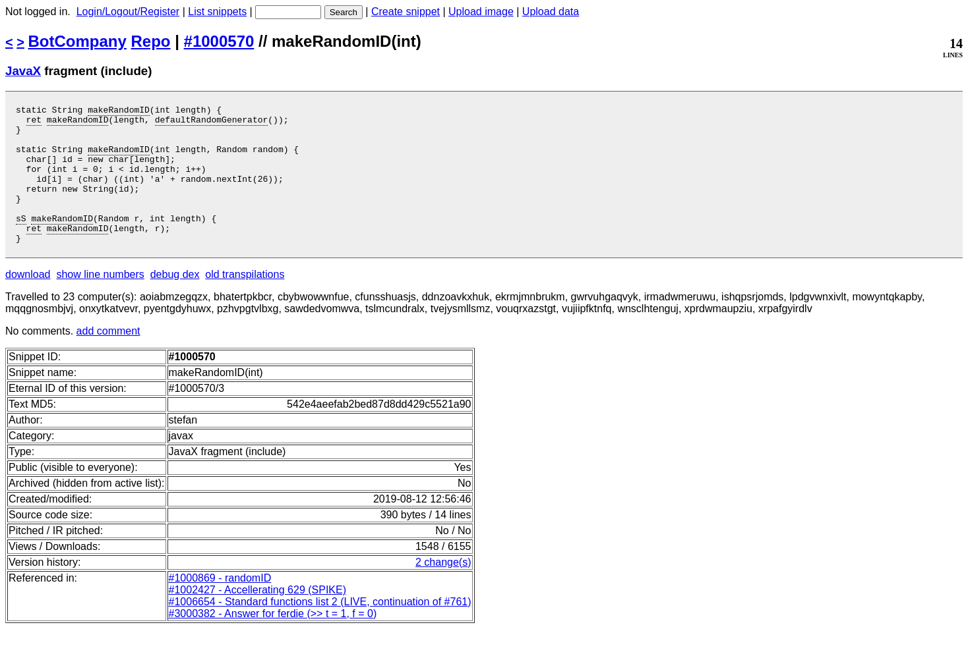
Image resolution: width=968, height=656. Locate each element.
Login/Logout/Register (128, 11)
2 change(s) (443, 589)
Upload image (481, 11)
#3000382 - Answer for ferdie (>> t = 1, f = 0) (273, 641)
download (28, 302)
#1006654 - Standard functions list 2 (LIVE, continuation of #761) (320, 629)
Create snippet (405, 11)
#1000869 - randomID (220, 605)
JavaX (23, 71)
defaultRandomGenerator (211, 123)
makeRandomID (119, 111)
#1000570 (219, 41)
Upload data (550, 11)
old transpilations (244, 302)
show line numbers (100, 302)
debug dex (175, 302)
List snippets (217, 11)
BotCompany (77, 41)
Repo (151, 41)
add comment (108, 358)
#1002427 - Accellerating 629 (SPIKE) (258, 617)
